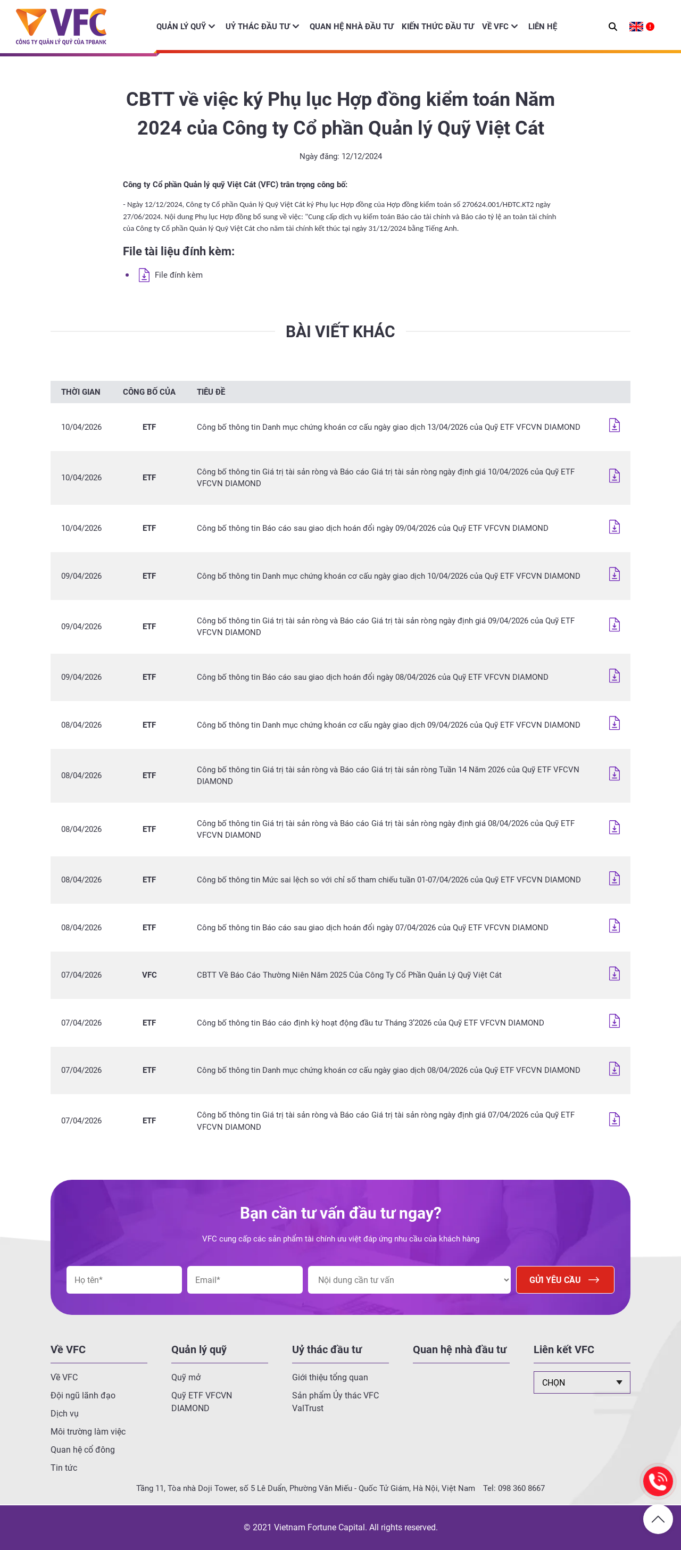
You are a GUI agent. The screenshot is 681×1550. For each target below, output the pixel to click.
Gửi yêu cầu (565, 1279)
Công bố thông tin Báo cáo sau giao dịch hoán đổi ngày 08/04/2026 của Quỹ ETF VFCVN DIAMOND (373, 677)
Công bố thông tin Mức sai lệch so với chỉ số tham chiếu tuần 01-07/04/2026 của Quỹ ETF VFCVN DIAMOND (389, 880)
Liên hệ (542, 26)
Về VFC (495, 26)
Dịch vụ (65, 1414)
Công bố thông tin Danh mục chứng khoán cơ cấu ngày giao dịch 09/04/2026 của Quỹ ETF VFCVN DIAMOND (388, 725)
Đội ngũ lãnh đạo (83, 1395)
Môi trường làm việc (88, 1432)
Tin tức (64, 1468)
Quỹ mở (186, 1377)
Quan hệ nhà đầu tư (352, 26)
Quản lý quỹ (181, 26)
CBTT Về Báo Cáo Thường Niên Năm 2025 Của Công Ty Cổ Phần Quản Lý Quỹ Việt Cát (349, 975)
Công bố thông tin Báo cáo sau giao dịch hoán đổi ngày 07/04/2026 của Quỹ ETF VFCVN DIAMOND (373, 927)
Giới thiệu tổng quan (330, 1377)
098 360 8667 (521, 1488)
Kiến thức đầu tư (438, 26)
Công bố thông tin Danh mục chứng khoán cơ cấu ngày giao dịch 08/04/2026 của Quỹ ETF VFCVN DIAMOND (388, 1070)
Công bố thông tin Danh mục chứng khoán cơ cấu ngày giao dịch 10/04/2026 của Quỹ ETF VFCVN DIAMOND (388, 576)
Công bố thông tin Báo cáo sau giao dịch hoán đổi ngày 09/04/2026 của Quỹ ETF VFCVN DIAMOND (373, 528)
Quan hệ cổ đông (83, 1450)
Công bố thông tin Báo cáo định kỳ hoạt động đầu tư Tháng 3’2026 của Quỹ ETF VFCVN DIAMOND (370, 1023)
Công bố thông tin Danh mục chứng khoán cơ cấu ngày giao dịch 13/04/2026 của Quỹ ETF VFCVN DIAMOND (388, 427)
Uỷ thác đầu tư (258, 26)
